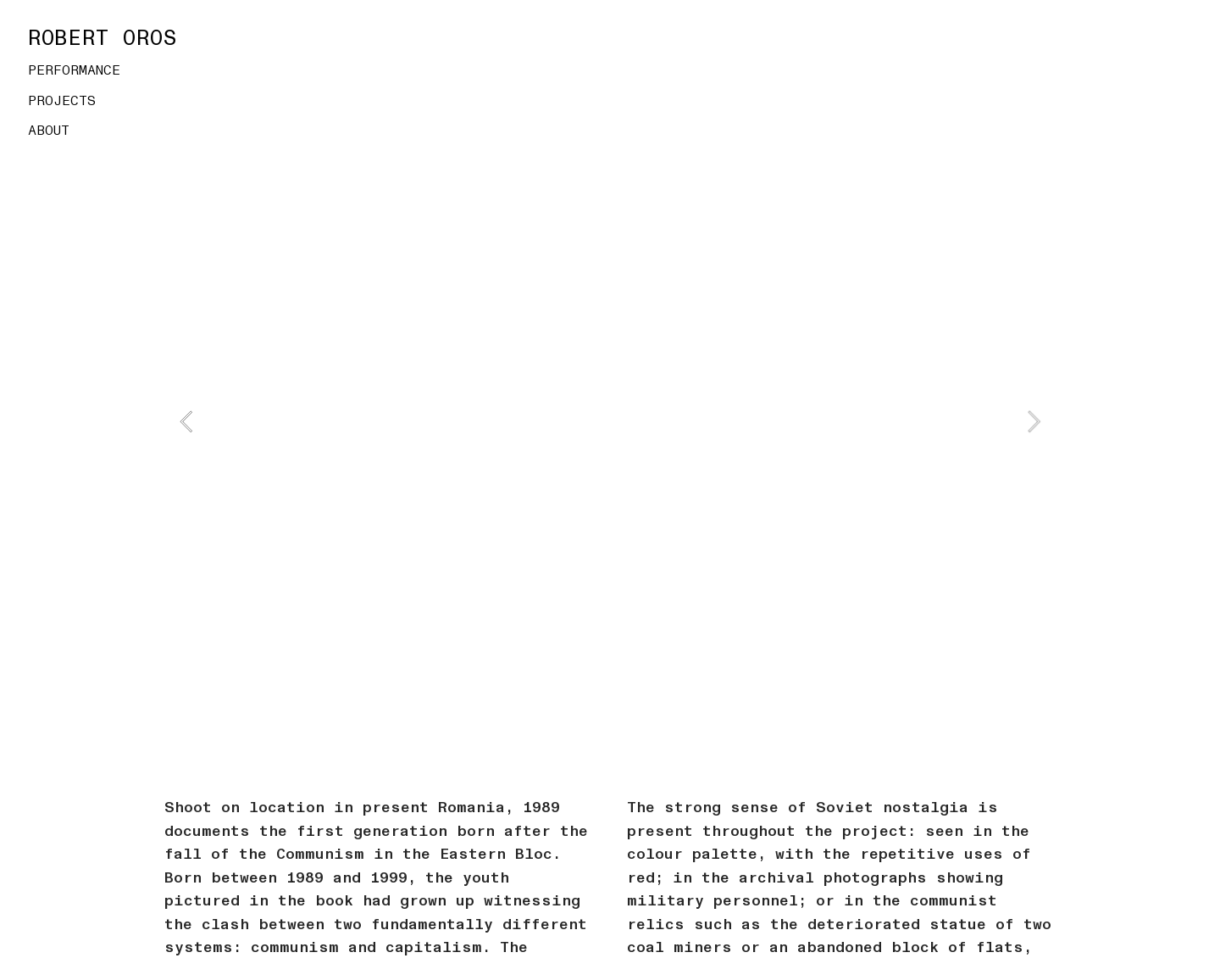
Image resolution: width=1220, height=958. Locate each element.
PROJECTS (62, 101)
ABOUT (48, 130)
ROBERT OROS (103, 38)
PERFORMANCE (74, 70)
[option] (609, 421)
